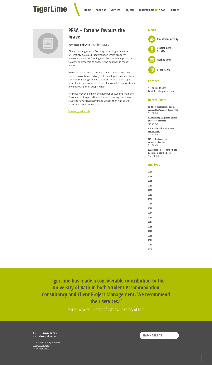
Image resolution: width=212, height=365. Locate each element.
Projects (129, 10)
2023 (150, 185)
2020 (150, 199)
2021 (150, 194)
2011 (150, 240)
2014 (150, 226)
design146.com (44, 348)
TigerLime (105, 44)
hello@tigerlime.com (164, 91)
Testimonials (146, 10)
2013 (150, 231)
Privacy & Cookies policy (41, 345)
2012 (150, 235)
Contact (174, 10)
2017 (150, 212)
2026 (150, 171)
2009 (150, 249)
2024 (150, 180)
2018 (150, 208)
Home (87, 10)
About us (101, 10)
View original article (79, 111)
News (162, 10)
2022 (150, 190)
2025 (150, 176)
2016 (150, 217)
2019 (150, 203)
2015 (150, 221)
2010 (150, 244)
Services (115, 10)
